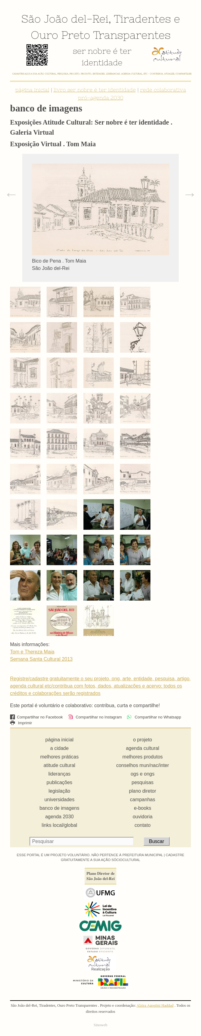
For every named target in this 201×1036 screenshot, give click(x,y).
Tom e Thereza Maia (32, 651)
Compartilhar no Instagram (95, 717)
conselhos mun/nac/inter (142, 765)
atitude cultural (59, 765)
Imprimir (21, 723)
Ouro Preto (60, 35)
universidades (59, 799)
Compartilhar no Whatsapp (154, 717)
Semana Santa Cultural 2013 (41, 659)
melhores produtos (142, 756)
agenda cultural (142, 748)
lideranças (59, 773)
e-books (142, 808)
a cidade (59, 748)
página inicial (32, 90)
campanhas (142, 799)
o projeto (142, 739)
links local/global (59, 825)
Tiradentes (142, 19)
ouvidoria (143, 816)
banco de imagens (59, 808)
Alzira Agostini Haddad (155, 1005)
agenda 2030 (59, 816)
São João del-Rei (64, 19)
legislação (59, 791)
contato (142, 825)
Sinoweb (101, 1025)
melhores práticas (59, 756)
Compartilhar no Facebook (36, 717)
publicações (59, 782)
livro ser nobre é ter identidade (95, 90)
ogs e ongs (142, 773)
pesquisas (142, 782)
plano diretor (142, 791)
